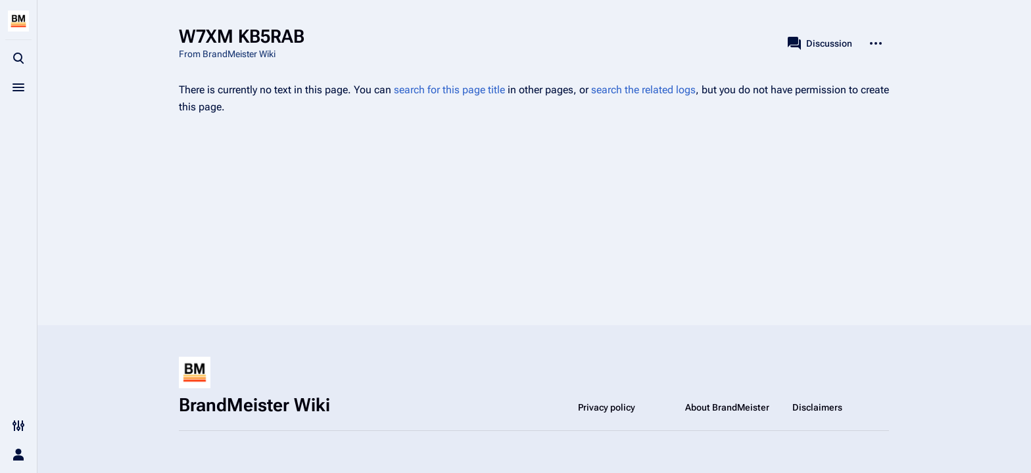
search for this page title (449, 89)
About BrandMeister (727, 407)
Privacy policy (606, 407)
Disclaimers (817, 407)
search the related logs (643, 89)
